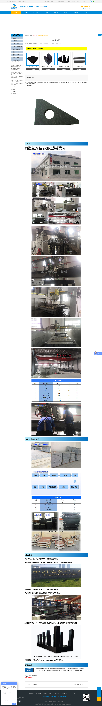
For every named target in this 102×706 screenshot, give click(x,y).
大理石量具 (68, 1)
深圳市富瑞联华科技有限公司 (32, 43)
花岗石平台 (16, 52)
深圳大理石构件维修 (48, 1)
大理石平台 (79, 1)
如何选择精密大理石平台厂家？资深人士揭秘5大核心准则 (17, 73)
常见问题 (56, 12)
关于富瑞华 (36, 12)
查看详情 (33, 69)
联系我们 (86, 12)
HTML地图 (67, 703)
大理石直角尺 (17, 60)
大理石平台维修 (17, 46)
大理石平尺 (13, 89)
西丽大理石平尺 (80, 684)
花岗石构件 (16, 55)
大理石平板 (31, 693)
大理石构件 (73, 1)
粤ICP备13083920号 (61, 703)
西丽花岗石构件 (34, 684)
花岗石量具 (16, 57)
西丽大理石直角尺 (33, 675)
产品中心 (26, 12)
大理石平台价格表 (61, 1)
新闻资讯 (76, 12)
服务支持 (66, 12)
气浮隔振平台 (17, 49)
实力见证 (46, 12)
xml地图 (84, 1)
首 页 (16, 12)
